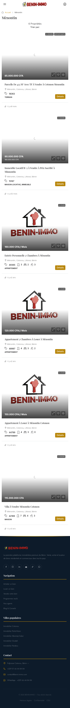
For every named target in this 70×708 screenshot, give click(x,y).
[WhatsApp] (39, 566)
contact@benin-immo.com (17, 674)
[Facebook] (6, 566)
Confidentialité (39, 700)
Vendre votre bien (10, 593)
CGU (48, 700)
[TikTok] (32, 566)
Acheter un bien (9, 584)
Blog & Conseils (9, 608)
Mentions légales (26, 700)
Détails (60, 96)
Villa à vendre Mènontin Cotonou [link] (22, 506)
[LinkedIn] (19, 566)
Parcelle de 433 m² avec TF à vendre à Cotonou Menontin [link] (34, 84)
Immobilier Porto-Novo (12, 631)
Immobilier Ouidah (10, 640)
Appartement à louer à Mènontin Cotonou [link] (27, 423)
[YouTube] (26, 566)
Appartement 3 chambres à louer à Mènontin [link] (29, 339)
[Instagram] (12, 566)
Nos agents (7, 603)
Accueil (8, 12)
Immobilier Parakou (10, 645)
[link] (35, 55)
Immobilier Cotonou (11, 626)
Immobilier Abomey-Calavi (13, 636)
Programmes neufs (10, 598)
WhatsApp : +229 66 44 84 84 (19, 680)
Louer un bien (8, 588)
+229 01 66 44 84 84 (16, 668)
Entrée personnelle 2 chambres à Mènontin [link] (27, 255)
